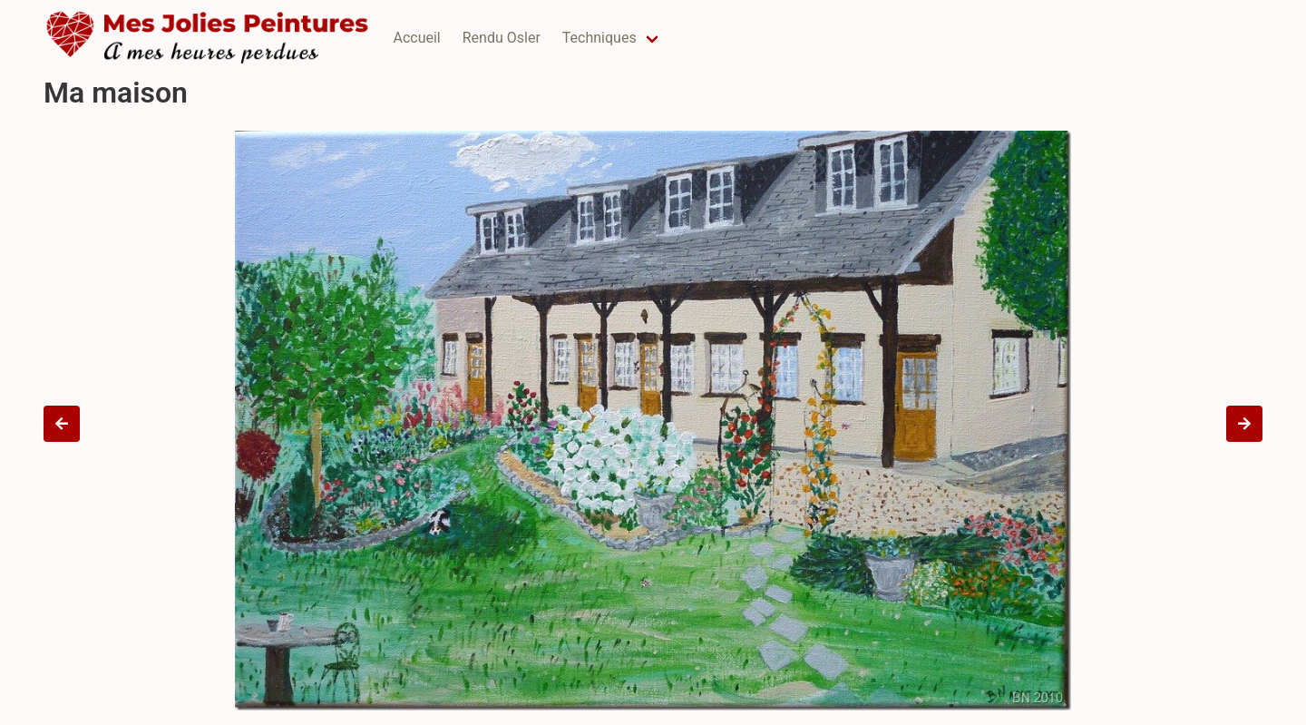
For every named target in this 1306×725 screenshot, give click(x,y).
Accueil (416, 37)
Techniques (599, 37)
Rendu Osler (502, 37)
